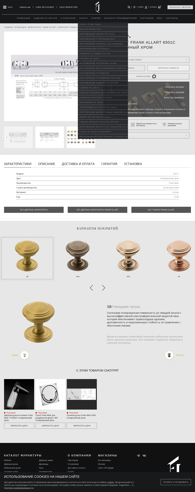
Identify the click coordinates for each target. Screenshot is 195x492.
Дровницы (43, 453)
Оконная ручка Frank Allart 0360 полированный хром (80, 403)
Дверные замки (46, 449)
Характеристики (17, 164)
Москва (101, 453)
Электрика (43, 465)
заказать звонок (180, 7)
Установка (133, 164)
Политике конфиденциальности (18, 488)
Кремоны (8, 468)
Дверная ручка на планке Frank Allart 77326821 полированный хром (17, 404)
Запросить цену (19, 415)
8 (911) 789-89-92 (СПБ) (68, 7)
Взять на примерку (174, 97)
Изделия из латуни (76, 465)
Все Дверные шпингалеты (34, 209)
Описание (46, 164)
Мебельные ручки (12, 457)
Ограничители (45, 461)
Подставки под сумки (48, 468)
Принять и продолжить (175, 482)
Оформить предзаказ (124, 68)
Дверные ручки (11, 453)
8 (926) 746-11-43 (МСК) (45, 7)
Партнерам (73, 449)
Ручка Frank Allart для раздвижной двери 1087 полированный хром (50, 403)
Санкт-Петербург (106, 457)
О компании (73, 453)
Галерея (71, 468)
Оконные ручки (11, 461)
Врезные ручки (11, 465)
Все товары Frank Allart (161, 209)
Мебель (7, 449)
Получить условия (174, 92)
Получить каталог (174, 86)
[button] (92, 137)
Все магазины (104, 449)
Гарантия (109, 164)
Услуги (71, 461)
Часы (41, 457)
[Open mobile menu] (8, 7)
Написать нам (25, 7)
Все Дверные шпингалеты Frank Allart (97, 209)
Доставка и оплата (78, 164)
